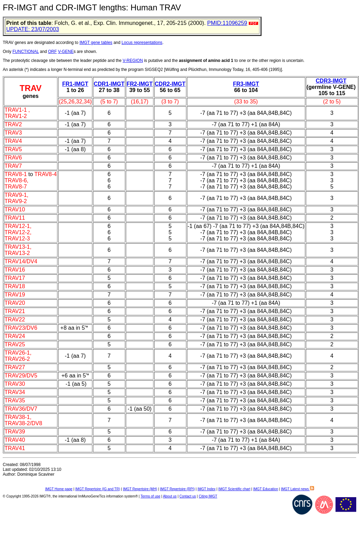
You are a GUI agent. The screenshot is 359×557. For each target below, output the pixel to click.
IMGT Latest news (297, 489)
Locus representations (142, 42)
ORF (52, 51)
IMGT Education (265, 489)
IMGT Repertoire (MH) (140, 489)
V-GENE (66, 51)
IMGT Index (207, 489)
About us (170, 496)
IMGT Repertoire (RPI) (177, 489)
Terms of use (150, 496)
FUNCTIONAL (25, 51)
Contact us (187, 496)
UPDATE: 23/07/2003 (32, 29)
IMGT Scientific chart (234, 489)
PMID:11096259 (227, 23)
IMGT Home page (58, 489)
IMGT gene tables (95, 42)
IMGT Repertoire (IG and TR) (97, 489)
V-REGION (133, 60)
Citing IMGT (208, 496)
